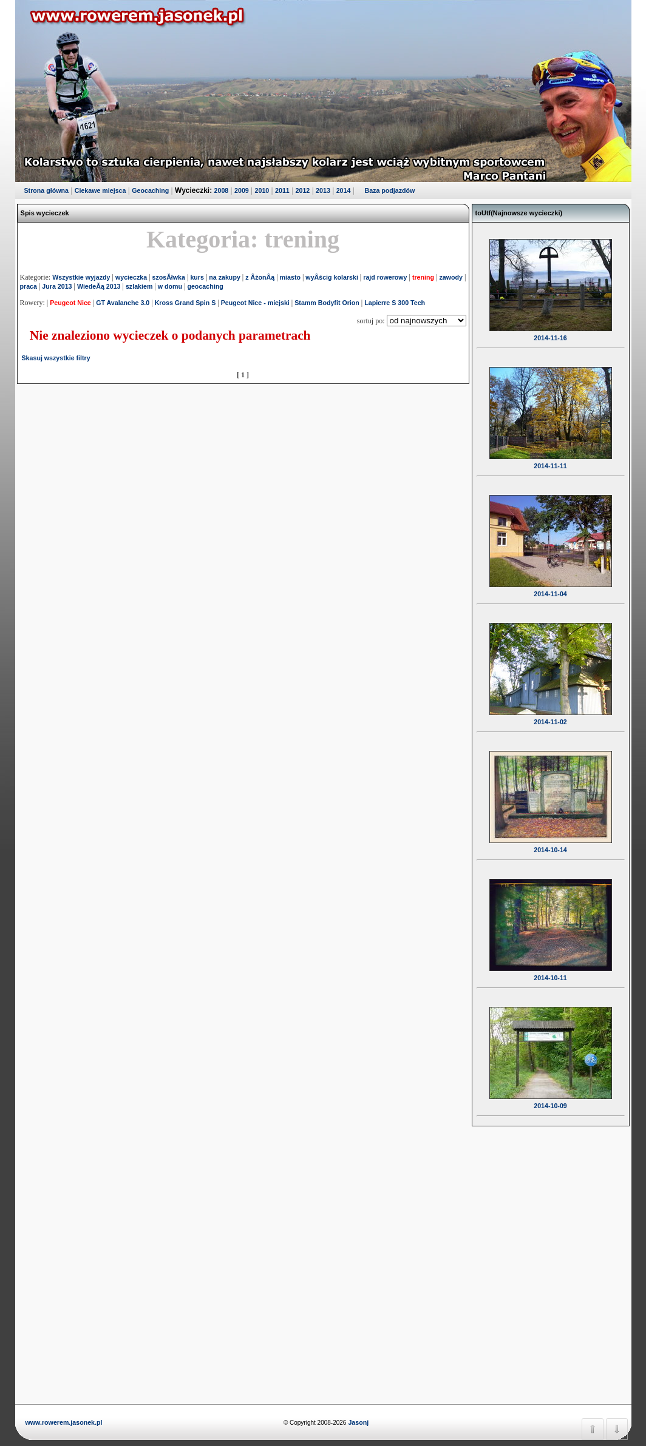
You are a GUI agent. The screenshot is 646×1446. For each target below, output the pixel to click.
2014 (343, 190)
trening (423, 277)
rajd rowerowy (385, 277)
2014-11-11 (550, 457)
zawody (451, 277)
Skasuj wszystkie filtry (56, 358)
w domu (170, 286)
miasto (290, 277)
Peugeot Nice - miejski (255, 302)
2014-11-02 (550, 713)
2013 (323, 190)
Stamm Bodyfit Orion (326, 302)
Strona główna (46, 190)
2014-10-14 (550, 841)
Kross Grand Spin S (185, 302)
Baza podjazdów (389, 190)
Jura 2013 (57, 286)
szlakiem (139, 286)
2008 (221, 190)
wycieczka (131, 277)
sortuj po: (372, 321)
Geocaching (150, 190)
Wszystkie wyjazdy (81, 277)
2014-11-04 (550, 585)
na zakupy (224, 277)
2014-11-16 (550, 329)
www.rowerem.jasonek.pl (64, 1422)
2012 (303, 190)
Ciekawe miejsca (100, 190)
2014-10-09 (550, 1097)
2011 (282, 190)
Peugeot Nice (70, 302)
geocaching (205, 286)
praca (28, 286)
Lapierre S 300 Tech (394, 302)
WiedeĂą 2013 (99, 286)
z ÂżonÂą (259, 277)
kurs (197, 277)
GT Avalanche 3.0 (122, 302)
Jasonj (357, 1422)
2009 (241, 190)
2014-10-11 (550, 969)
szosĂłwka (168, 277)
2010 (262, 190)
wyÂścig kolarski (331, 277)
